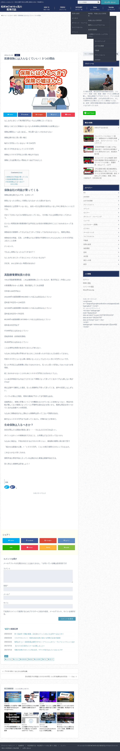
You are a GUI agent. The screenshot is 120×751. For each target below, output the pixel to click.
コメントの (88, 287)
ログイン (86, 279)
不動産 (85, 240)
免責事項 (21, 745)
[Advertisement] (60, 34)
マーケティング (88, 232)
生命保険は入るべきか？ (15, 182)
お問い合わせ (110, 2)
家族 (31, 659)
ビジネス (86, 228)
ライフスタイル (88, 236)
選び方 (51, 659)
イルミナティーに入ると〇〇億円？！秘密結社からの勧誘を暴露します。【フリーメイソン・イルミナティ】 (100, 139)
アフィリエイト (88, 205)
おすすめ (8, 659)
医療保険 (24, 659)
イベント (86, 208)
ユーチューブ (111, 8)
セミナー (86, 212)
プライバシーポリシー (8, 745)
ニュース (86, 220)
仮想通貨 (86, 248)
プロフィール (63, 8)
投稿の (87, 283)
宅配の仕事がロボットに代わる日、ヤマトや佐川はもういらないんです (38, 650)
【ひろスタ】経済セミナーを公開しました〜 (29, 646)
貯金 (45, 659)
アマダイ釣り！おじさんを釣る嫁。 (17, 671)
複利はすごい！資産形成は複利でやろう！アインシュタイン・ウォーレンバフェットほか (44, 642)
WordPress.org (88, 290)
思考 (84, 252)
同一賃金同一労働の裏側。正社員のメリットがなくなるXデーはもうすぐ (39, 634)
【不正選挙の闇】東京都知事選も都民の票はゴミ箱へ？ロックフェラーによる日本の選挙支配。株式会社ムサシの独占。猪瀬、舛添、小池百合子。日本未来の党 (100, 173)
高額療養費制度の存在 (14, 179)
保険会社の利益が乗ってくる (16, 177)
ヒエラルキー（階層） (91, 224)
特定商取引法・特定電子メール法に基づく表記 (42, 745)
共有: (14, 184)
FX (84, 193)
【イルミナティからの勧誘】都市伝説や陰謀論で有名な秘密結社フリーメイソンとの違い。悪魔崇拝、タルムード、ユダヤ (100, 161)
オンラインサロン (95, 8)
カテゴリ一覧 (79, 8)
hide (20, 172)
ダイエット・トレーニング (92, 216)
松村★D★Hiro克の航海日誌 (11, 8)
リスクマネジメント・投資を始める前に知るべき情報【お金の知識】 (37, 638)
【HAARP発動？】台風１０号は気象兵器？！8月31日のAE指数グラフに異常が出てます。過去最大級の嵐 (100, 150)
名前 (5, 586)
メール (6, 594)
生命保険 (38, 659)
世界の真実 (87, 244)
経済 (7, 629)
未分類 (85, 256)
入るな (16, 659)
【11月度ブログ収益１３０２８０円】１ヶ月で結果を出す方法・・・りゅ (50, 676)
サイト (6, 603)
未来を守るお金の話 (95, 128)
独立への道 (46, 8)
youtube (86, 197)
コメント (6, 568)
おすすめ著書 (88, 201)
